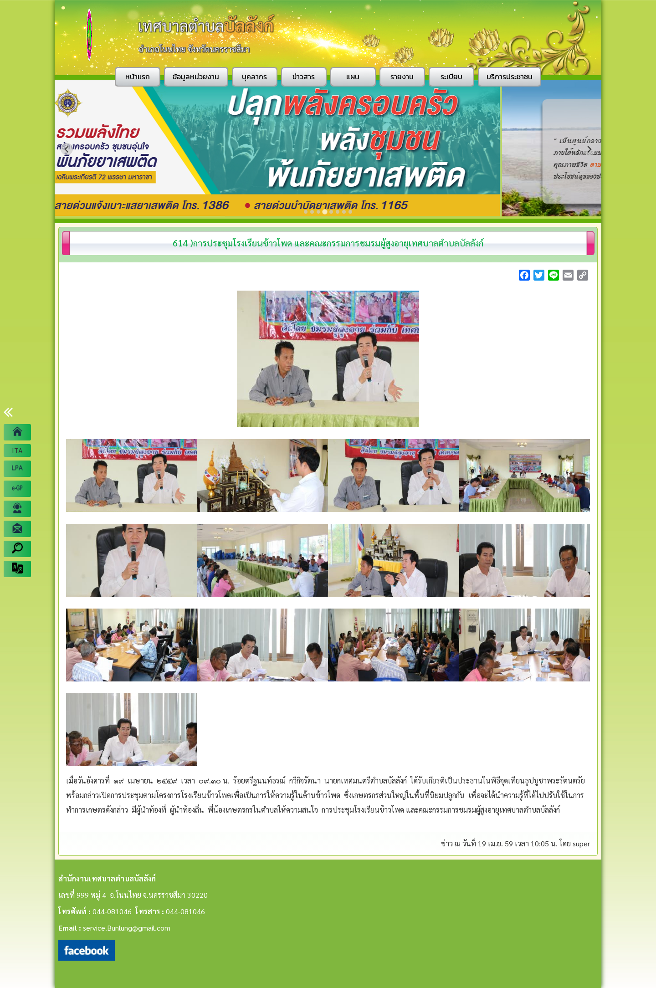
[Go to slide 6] (337, 212)
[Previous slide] (67, 149)
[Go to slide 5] (331, 212)
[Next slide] (589, 149)
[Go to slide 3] (318, 211)
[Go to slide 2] (312, 212)
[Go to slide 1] (306, 212)
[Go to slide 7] (344, 212)
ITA (17, 450)
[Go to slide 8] (350, 212)
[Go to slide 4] (325, 212)
